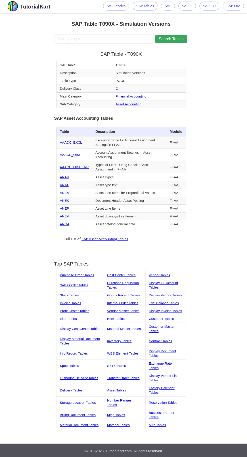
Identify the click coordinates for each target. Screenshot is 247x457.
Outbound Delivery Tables (79, 378)
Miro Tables (157, 425)
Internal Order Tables (122, 303)
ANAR (64, 177)
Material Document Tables (79, 425)
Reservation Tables (163, 402)
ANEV (64, 216)
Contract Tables (160, 341)
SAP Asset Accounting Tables (105, 239)
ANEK (64, 200)
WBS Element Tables (123, 353)
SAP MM (233, 6)
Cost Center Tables (121, 275)
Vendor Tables (159, 275)
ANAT (64, 185)
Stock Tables (69, 295)
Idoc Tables (68, 319)
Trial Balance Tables (164, 303)
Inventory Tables (119, 341)
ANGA (64, 224)
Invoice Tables (70, 303)
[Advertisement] (27, 80)
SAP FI (187, 6)
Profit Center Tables (74, 311)
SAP (168, 6)
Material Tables (118, 425)
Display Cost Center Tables (80, 329)
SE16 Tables (116, 366)
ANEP (64, 208)
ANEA (64, 193)
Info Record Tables (74, 353)
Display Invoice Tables (165, 311)
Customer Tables (161, 319)
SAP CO (209, 6)
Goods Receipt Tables (123, 295)
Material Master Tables (124, 329)
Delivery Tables (71, 390)
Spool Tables (69, 366)
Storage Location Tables (78, 402)
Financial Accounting (131, 96)
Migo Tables (116, 415)
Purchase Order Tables (77, 275)
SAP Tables (145, 6)
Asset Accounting (128, 104)
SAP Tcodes (116, 6)
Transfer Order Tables (123, 378)
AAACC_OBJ (70, 155)
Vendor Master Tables (123, 311)
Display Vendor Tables (165, 295)
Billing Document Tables (78, 415)
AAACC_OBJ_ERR (74, 167)
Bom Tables (116, 319)
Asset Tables (116, 390)
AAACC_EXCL (71, 142)
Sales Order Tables (74, 285)
